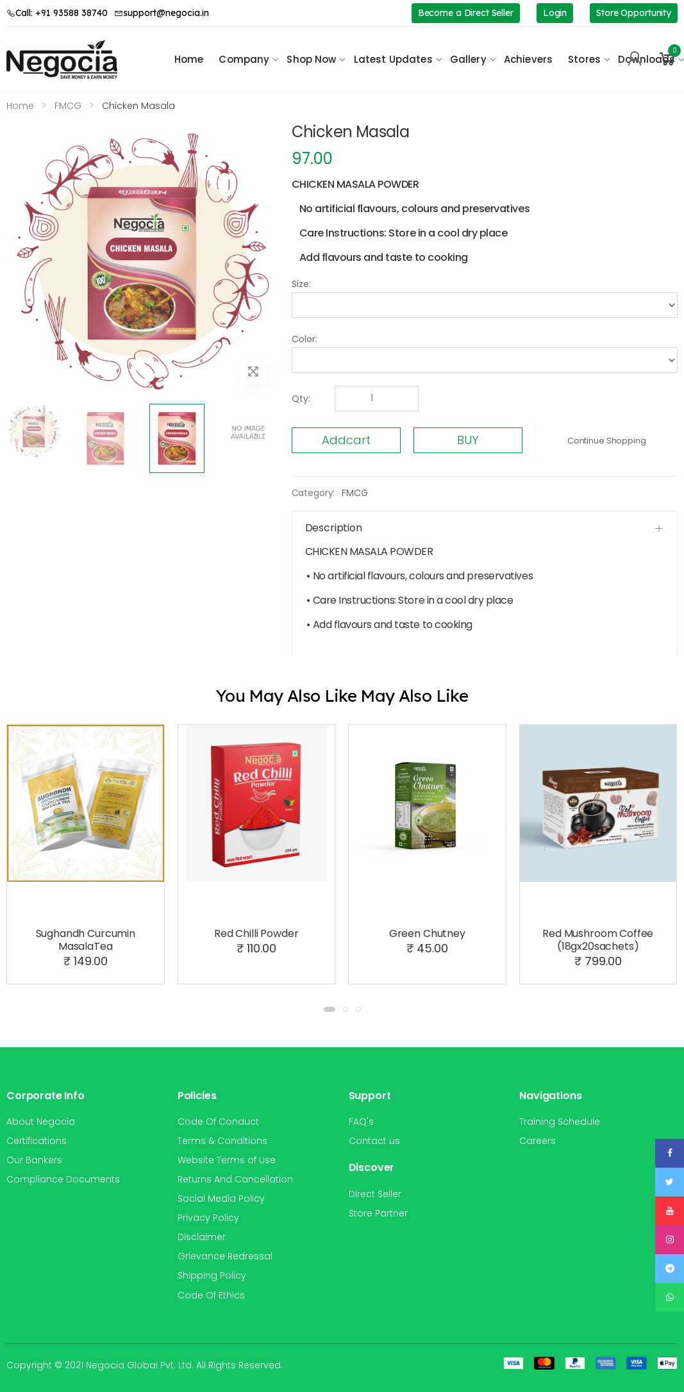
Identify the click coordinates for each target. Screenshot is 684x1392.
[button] (667, 59)
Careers (537, 1140)
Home (189, 59)
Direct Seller (375, 1194)
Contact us (374, 1140)
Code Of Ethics (211, 1295)
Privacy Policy (208, 1217)
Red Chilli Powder (256, 933)
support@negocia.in (161, 13)
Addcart (346, 440)
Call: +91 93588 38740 (57, 13)
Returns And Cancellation (235, 1179)
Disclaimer (202, 1236)
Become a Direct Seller (465, 13)
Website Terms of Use (227, 1160)
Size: (301, 284)
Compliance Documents (63, 1179)
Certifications (36, 1140)
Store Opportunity (633, 13)
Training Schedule (559, 1121)
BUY (467, 440)
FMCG (354, 492)
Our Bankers (34, 1160)
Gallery (468, 59)
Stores (584, 59)
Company (244, 59)
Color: (304, 339)
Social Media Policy (221, 1198)
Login (555, 13)
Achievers (528, 59)
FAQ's (361, 1121)
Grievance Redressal (225, 1256)
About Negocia (40, 1121)
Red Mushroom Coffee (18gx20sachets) (597, 940)
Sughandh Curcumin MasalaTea (85, 940)
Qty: (301, 398)
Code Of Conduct (218, 1121)
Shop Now (311, 59)
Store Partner (378, 1213)
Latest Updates (393, 59)
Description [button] (333, 527)
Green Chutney (427, 933)
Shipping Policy (212, 1275)
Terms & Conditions (222, 1140)
